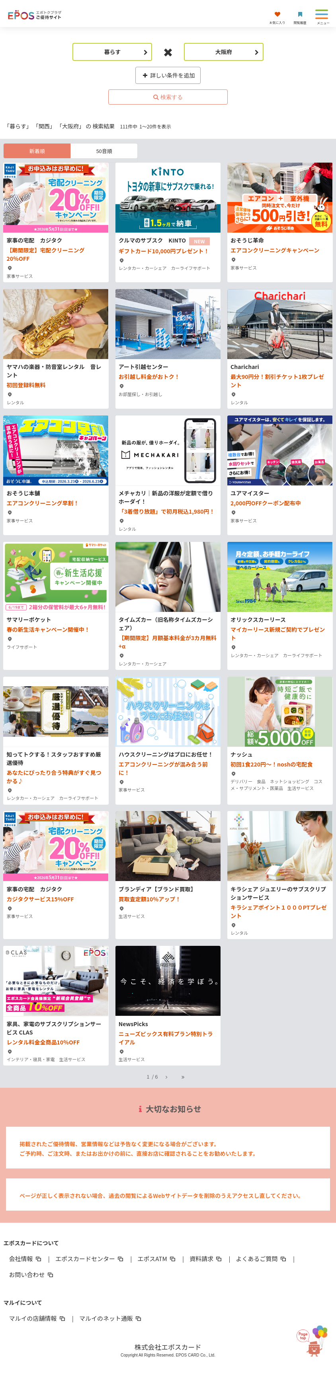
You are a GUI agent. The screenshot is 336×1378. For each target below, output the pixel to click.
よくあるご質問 (261, 1258)
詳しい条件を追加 (168, 75)
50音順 (104, 151)
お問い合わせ (31, 1274)
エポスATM (157, 1258)
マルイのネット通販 (111, 1318)
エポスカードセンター (90, 1258)
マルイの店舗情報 (37, 1318)
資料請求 (206, 1258)
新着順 (37, 151)
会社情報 (25, 1258)
